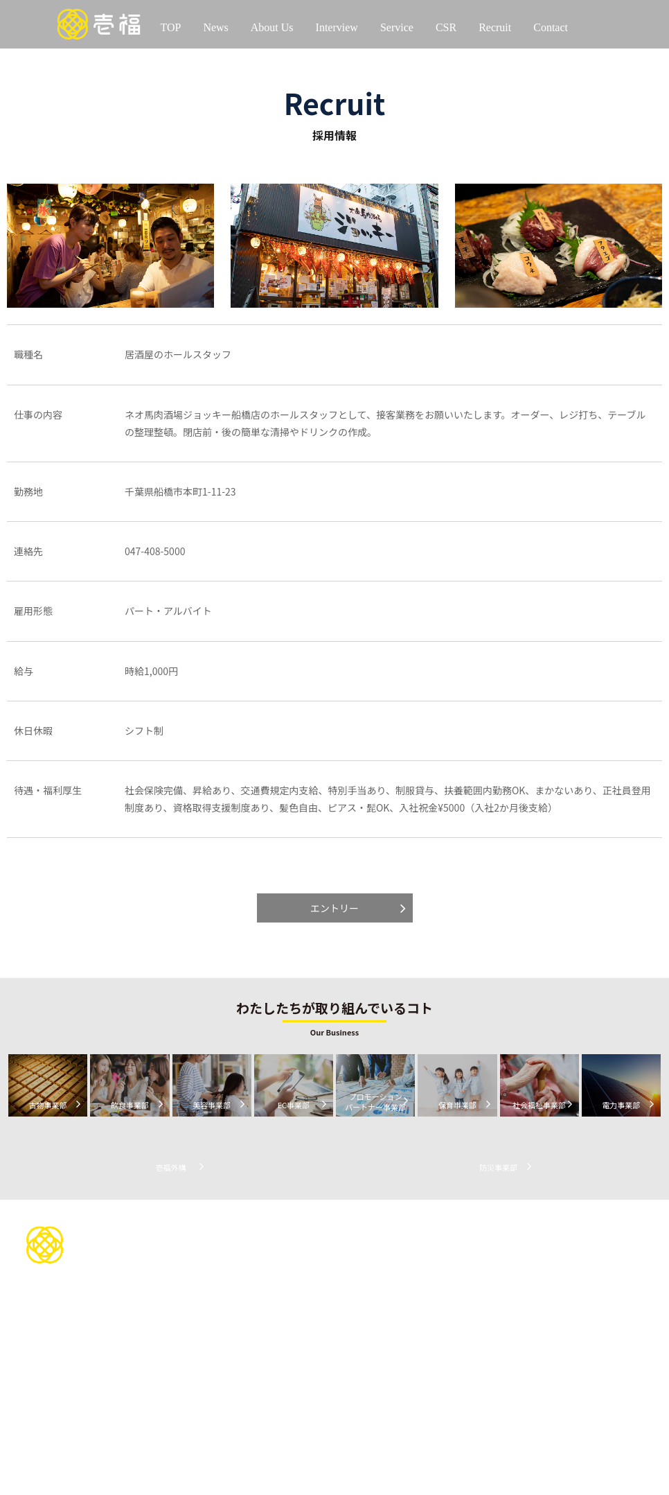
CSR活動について (473, 1229)
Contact (550, 27)
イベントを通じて (465, 1288)
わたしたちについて (271, 1229)
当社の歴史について (262, 1271)
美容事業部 (348, 1311)
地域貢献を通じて (465, 1271)
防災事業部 (348, 1442)
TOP (170, 27)
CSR (446, 27)
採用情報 (556, 1229)
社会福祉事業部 (357, 1392)
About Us (272, 27)
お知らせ (608, 1270)
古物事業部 (348, 1279)
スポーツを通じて (465, 1255)
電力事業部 (348, 1409)
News (215, 27)
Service (396, 27)
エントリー (334, 908)
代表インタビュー (266, 1312)
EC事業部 (344, 1328)
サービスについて (369, 1253)
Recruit (495, 27)
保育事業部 (348, 1376)
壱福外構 (343, 1425)
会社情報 (240, 1255)
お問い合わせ (358, 1229)
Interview (337, 27)
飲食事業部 (348, 1295)
